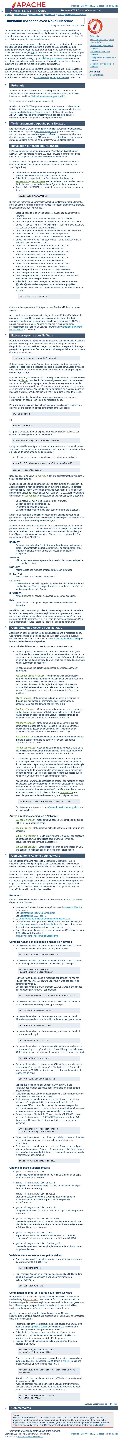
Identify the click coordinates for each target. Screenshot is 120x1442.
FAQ (93, 6)
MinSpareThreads (25, 709)
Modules (75, 6)
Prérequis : (15, 895)
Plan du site (112, 6)
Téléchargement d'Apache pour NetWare (102, 40)
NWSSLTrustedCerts (27, 836)
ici (52, 101)
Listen (24, 380)
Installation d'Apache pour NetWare (35, 145)
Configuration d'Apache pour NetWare (36, 627)
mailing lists (98, 1425)
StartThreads (23, 698)
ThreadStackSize (25, 748)
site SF (66, 1361)
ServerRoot (22, 181)
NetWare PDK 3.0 (73, 907)
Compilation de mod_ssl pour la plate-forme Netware (40, 1292)
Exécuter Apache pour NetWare (32, 335)
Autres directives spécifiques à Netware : (33, 816)
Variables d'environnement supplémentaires (35, 1255)
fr (78, 25)
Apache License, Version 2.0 (30, 1436)
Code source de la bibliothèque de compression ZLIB (44, 918)
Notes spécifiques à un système (72, 14)
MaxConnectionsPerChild (30, 676)
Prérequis (94, 36)
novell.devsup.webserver (50, 58)
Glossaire (101, 6)
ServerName (38, 181)
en (73, 25)
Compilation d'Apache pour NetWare (35, 855)
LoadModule (66, 792)
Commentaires (96, 75)
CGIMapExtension (25, 820)
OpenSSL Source (38, 1326)
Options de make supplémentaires (29, 1167)
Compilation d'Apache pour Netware (51, 77)
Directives (85, 6)
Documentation (36, 14)
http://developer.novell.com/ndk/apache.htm (37, 924)
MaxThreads (22, 737)
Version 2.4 (50, 14)
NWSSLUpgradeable (26, 847)
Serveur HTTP (20, 14)
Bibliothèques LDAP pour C (33, 916)
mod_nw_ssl (31, 1299)
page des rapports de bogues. (34, 39)
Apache (8, 14)
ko (82, 25)
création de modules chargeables (63, 807)
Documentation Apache (67, 638)
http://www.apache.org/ (46, 131)
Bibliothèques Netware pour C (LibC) (48, 96)
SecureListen (23, 828)
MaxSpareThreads (25, 723)
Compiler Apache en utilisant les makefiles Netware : (40, 942)
